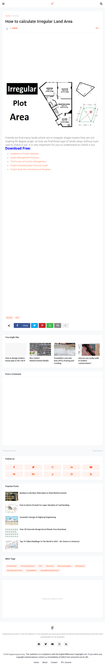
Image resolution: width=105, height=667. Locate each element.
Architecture (11, 566)
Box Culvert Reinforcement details (39, 359)
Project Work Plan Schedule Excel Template (30, 169)
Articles (16, 16)
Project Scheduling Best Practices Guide (29, 165)
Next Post (97, 451)
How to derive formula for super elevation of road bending (44, 505)
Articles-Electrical (27, 566)
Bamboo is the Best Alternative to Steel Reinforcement (43, 493)
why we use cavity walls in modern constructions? (88, 360)
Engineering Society (17, 654)
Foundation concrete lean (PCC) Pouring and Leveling (64, 360)
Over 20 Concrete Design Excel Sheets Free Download (43, 529)
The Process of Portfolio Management (28, 161)
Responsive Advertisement (52, 599)
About (44, 662)
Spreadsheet (31, 570)
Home (8, 16)
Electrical (49, 566)
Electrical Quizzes (64, 566)
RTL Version (66, 662)
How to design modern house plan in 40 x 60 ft (15, 359)
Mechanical (80, 566)
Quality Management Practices (24, 157)
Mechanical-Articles (14, 570)
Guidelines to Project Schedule (24, 153)
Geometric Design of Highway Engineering (38, 517)
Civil (17, 318)
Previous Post (10, 451)
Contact (54, 662)
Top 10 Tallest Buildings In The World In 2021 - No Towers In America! (49, 541)
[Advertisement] (52, 57)
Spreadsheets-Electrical (50, 570)
